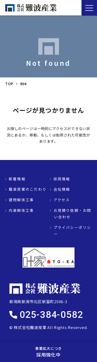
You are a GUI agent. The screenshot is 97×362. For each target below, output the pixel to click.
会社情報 (62, 189)
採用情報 (62, 178)
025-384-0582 (51, 314)
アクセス (62, 199)
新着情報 (17, 178)
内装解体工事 (21, 210)
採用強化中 (48, 351)
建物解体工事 (21, 199)
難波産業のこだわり (28, 189)
